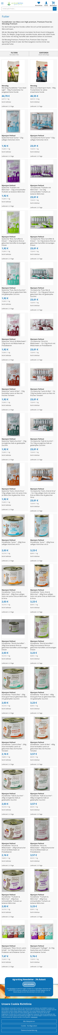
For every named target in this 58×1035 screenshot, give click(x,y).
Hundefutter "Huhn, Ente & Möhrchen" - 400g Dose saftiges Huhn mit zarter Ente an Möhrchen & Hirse (42, 595)
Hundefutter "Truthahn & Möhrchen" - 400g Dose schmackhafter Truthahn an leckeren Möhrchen (40, 900)
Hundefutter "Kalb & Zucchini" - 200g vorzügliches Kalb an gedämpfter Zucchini (13, 798)
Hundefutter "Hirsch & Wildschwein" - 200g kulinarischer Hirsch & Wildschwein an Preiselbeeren (14, 849)
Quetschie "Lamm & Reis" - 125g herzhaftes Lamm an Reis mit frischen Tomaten (13, 393)
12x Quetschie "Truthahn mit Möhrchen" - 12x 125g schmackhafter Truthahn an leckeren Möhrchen (40, 191)
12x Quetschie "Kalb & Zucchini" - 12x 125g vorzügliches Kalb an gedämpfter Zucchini (42, 443)
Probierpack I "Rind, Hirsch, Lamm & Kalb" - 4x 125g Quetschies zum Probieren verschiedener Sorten (14, 950)
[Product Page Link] (13, 82)
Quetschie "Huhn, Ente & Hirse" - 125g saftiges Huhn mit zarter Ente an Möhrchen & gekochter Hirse (14, 493)
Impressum (34, 1017)
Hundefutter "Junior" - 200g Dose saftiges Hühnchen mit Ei (13, 543)
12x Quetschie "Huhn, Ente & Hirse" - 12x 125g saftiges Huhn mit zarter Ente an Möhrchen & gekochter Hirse (43, 494)
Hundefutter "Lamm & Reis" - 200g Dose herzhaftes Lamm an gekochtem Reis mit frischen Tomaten (14, 747)
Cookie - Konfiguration (29, 1026)
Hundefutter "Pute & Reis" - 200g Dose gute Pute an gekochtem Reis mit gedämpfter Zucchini (14, 697)
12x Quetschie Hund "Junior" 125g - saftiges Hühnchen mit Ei (42, 139)
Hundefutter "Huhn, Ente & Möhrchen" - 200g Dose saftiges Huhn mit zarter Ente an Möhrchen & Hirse (14, 595)
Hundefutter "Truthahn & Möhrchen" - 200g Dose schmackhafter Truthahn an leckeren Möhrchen (12, 900)
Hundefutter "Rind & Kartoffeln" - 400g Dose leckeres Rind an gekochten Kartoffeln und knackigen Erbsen (43, 646)
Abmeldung (12, 988)
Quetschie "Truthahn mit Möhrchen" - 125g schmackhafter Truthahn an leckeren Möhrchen (14, 190)
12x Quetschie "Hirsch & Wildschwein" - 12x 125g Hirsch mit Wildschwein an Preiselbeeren (42, 343)
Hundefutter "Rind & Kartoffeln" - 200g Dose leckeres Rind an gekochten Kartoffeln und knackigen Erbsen (15, 646)
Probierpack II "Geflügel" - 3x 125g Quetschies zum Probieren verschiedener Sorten (42, 950)
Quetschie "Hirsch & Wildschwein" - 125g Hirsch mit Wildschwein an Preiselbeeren (14, 343)
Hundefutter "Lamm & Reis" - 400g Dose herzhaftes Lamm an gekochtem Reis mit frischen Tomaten (42, 747)
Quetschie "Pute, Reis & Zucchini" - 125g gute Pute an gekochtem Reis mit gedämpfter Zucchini (14, 292)
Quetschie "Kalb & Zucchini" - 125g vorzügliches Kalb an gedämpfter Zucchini (14, 443)
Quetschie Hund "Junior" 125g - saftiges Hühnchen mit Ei (13, 139)
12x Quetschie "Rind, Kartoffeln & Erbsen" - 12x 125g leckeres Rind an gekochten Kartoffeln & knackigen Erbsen (43, 242)
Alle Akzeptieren (29, 1021)
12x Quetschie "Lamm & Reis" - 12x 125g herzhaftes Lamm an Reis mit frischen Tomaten (42, 393)
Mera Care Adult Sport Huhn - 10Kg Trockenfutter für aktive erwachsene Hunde (43, 90)
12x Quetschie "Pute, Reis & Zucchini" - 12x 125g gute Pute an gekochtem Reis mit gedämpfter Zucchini (42, 293)
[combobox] (29, 9)
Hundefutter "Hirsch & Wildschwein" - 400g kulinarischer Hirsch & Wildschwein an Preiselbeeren (42, 849)
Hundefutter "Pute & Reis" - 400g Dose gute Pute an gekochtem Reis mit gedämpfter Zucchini (42, 697)
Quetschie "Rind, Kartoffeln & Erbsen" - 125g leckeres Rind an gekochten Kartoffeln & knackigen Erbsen (14, 242)
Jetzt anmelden (29, 984)
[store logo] (15, 3)
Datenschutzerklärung (29, 1030)
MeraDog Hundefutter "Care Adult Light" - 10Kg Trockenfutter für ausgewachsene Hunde (14, 90)
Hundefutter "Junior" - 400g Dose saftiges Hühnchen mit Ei (42, 543)
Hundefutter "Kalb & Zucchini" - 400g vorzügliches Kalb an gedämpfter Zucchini (41, 798)
